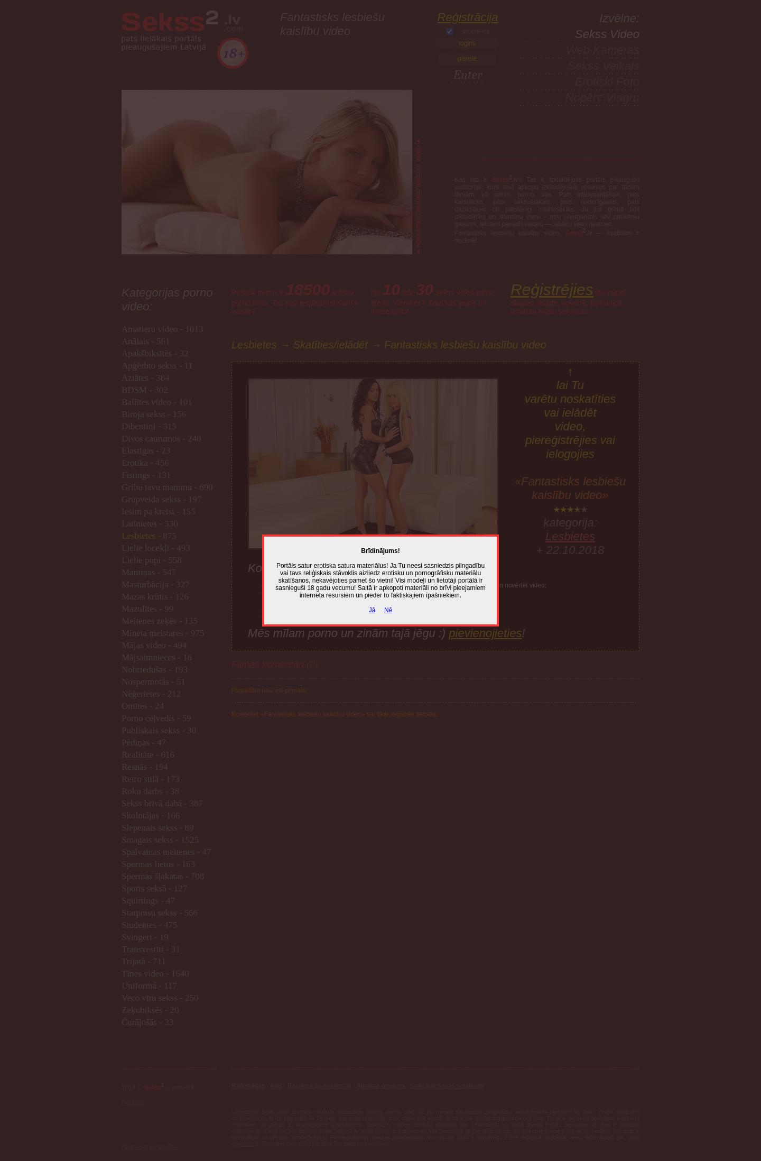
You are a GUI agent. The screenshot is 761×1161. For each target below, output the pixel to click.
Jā (372, 610)
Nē (388, 610)
